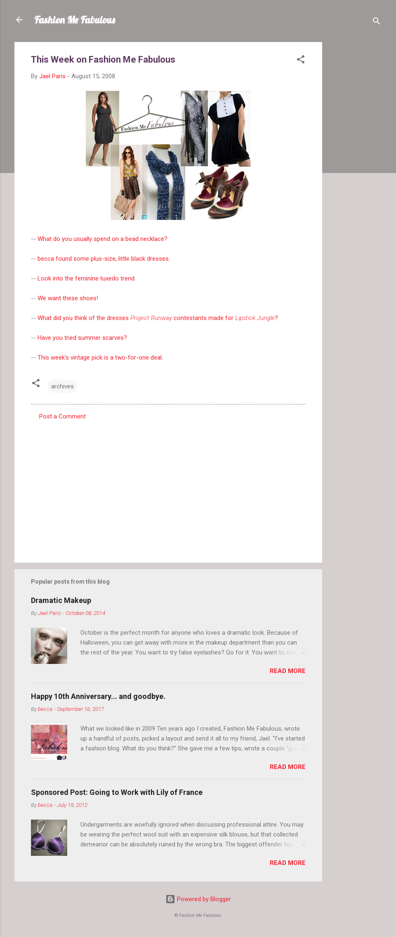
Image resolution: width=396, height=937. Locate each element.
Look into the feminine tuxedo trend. (87, 278)
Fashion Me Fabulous (74, 20)
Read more (288, 671)
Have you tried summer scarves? (82, 337)
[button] (301, 60)
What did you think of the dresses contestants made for (152, 318)
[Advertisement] (355, 165)
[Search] (377, 22)
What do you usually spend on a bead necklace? (102, 239)
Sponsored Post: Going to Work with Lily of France (117, 792)
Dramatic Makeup (61, 600)
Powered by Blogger (198, 899)
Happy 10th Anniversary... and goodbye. (98, 696)
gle (271, 318)
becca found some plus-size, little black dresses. (104, 258)
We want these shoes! (68, 298)
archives (62, 386)
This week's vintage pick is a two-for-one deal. (100, 357)
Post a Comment (62, 416)
